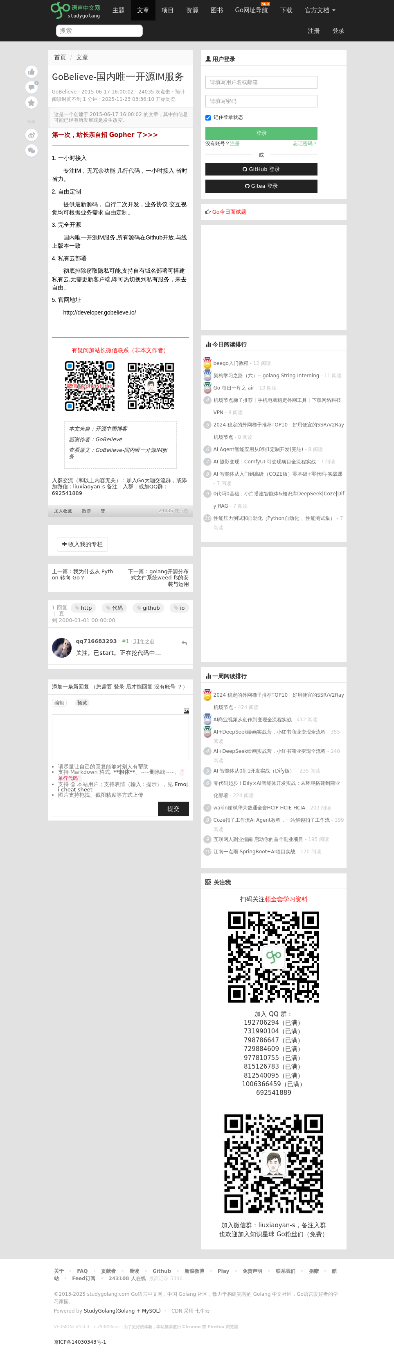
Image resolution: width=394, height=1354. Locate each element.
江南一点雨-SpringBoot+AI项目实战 (254, 852)
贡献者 (108, 1271)
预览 (82, 703)
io (179, 608)
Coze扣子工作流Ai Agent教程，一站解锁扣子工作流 (272, 820)
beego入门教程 (231, 363)
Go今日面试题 (229, 212)
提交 (173, 808)
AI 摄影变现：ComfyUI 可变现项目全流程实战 (265, 462)
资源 (192, 10)
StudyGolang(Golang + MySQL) (122, 1311)
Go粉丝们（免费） (302, 1234)
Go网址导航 (252, 8)
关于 (59, 1271)
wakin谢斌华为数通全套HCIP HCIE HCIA (260, 808)
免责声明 (252, 1271)
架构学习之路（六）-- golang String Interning (267, 375)
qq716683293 (96, 641)
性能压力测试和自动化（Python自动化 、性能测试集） (274, 518)
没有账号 (165, 687)
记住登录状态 (224, 117)
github (148, 608)
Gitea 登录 (261, 186)
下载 (286, 10)
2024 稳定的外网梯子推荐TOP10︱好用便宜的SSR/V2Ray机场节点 (279, 431)
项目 (168, 10)
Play (223, 1271)
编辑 (59, 703)
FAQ (82, 1271)
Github (162, 1271)
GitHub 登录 (261, 169)
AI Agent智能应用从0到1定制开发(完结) (259, 449)
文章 (143, 10)
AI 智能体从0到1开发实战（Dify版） (254, 771)
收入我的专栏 (82, 544)
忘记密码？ (305, 143)
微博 (86, 511)
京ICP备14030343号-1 (80, 1342)
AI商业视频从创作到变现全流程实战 (253, 720)
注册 (314, 30)
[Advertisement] (262, 276)
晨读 (134, 1271)
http (83, 608)
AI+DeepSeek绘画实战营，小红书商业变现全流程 (270, 732)
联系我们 (285, 1271)
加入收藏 (63, 511)
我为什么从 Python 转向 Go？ (82, 574)
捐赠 (314, 1271)
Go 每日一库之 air (234, 388)
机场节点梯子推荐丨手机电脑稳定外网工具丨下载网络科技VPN (277, 406)
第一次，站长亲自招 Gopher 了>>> (105, 135)
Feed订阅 (83, 1278)
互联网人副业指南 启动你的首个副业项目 (259, 839)
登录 (338, 30)
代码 (114, 608)
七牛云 (202, 1311)
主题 (119, 10)
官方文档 (320, 10)
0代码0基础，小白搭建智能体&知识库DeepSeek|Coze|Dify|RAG (279, 500)
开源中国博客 (111, 429)
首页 (60, 57)
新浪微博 (194, 1271)
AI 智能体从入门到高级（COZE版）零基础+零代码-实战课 (278, 474)
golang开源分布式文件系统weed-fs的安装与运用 (160, 577)
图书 (217, 10)
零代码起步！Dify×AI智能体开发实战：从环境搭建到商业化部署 (277, 789)
